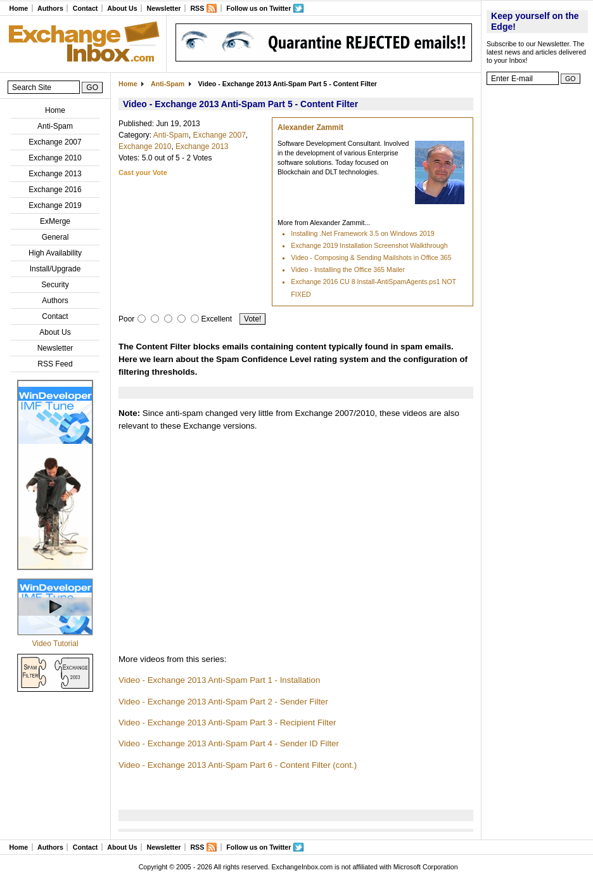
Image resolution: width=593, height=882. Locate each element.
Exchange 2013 (55, 173)
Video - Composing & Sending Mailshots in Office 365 (371, 257)
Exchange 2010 (55, 157)
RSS (197, 8)
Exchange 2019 (55, 205)
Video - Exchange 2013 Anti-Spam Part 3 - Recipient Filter (227, 722)
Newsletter (164, 8)
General (55, 237)
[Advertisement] (537, 282)
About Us (122, 8)
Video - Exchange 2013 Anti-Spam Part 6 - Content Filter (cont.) (237, 765)
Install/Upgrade (55, 268)
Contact (85, 8)
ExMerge (55, 221)
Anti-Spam (55, 126)
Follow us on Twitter (258, 8)
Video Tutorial (55, 643)
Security (54, 284)
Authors (50, 8)
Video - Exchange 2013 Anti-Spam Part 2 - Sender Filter (223, 701)
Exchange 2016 (55, 189)
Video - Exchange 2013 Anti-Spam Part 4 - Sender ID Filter (228, 743)
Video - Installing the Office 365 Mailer (348, 269)
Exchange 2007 (55, 142)
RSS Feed (54, 364)
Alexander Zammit (310, 127)
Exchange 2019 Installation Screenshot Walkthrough (369, 245)
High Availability (55, 253)
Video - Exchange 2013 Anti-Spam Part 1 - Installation (219, 680)
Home (18, 8)
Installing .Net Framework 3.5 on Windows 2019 (362, 233)
